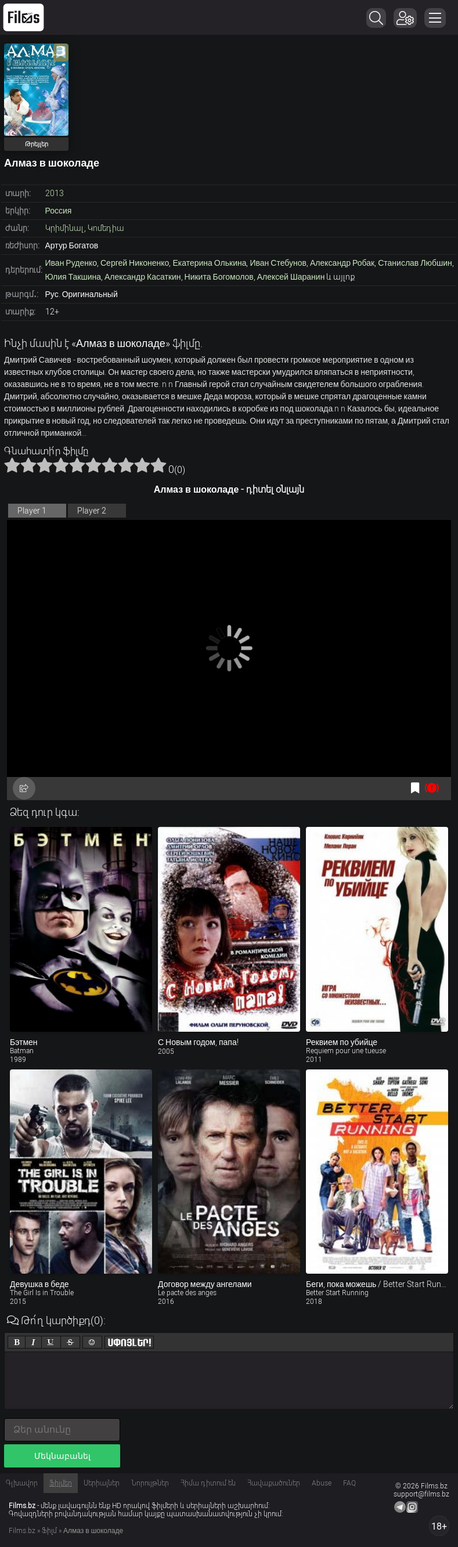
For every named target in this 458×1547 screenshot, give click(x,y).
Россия (58, 210)
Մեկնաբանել (62, 1456)
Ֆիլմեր (60, 1483)
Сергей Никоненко (134, 263)
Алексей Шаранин (291, 276)
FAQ (349, 1483)
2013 (54, 193)
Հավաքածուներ (273, 1483)
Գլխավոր (22, 1483)
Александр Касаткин (142, 276)
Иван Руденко (71, 263)
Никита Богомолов (219, 276)
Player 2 (91, 510)
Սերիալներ (102, 1483)
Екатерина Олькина (209, 263)
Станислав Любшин (415, 263)
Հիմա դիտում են (208, 1483)
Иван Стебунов (278, 263)
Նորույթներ (150, 1483)
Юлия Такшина (73, 276)
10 (158, 465)
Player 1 (31, 510)
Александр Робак (342, 263)
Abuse (321, 1483)
